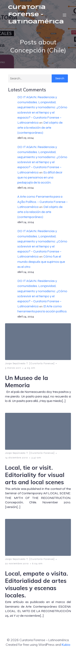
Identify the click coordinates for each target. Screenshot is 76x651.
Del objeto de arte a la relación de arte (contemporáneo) (40, 128)
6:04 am (37, 563)
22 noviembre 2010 (17, 563)
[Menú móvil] (64, 14)
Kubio (66, 645)
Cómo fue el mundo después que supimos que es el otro (41, 261)
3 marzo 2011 (13, 367)
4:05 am (30, 367)
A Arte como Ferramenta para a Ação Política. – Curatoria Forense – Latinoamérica (42, 202)
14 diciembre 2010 (16, 457)
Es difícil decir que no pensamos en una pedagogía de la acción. (39, 177)
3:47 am (36, 457)
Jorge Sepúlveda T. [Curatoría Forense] (30, 363)
